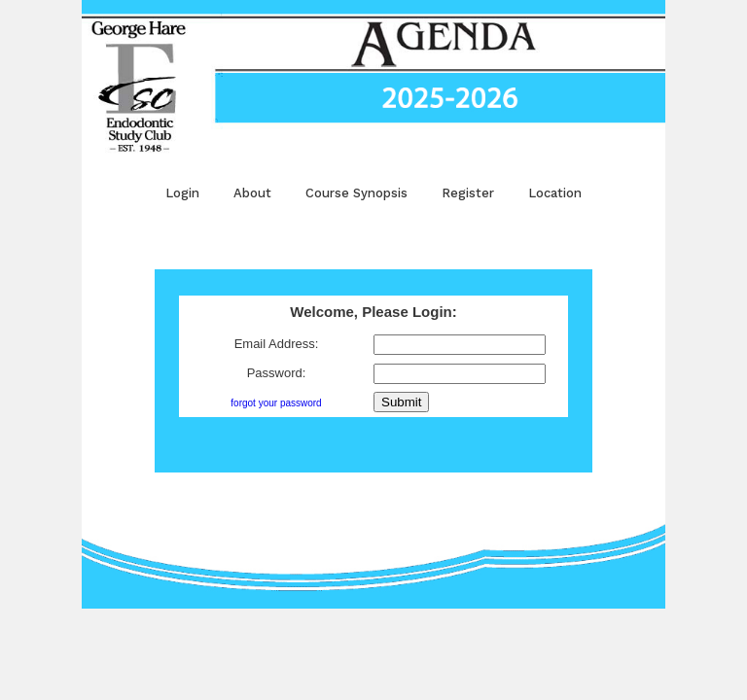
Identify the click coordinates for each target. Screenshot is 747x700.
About (252, 193)
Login (182, 193)
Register (468, 193)
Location (555, 193)
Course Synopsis (356, 193)
